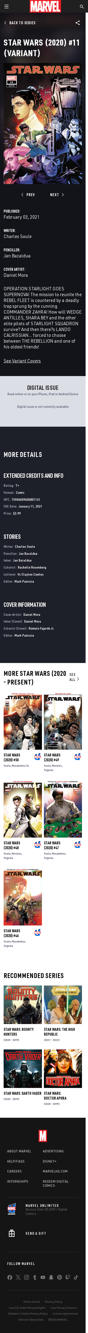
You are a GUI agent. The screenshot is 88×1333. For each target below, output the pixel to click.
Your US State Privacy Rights (27, 1308)
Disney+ (50, 1161)
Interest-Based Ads (31, 1319)
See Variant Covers (22, 360)
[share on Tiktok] (76, 1278)
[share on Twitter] (18, 1278)
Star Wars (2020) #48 (12, 845)
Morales (57, 765)
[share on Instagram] (26, 1278)
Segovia (48, 770)
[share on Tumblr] (34, 1278)
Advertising (53, 1151)
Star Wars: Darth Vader (22, 1093)
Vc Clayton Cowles (31, 574)
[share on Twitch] (67, 1278)
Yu (27, 765)
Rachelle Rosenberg (32, 567)
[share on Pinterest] (59, 1278)
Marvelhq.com (55, 1171)
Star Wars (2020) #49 (52, 757)
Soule (7, 765)
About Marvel (19, 1151)
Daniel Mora (16, 275)
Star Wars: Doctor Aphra (55, 1096)
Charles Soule (18, 236)
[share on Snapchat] (51, 1278)
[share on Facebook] (9, 1278)
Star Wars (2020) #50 (12, 757)
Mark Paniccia (24, 581)
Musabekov (18, 765)
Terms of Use (31, 1301)
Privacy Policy (53, 1301)
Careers (14, 1171)
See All (74, 677)
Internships (17, 1181)
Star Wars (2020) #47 (52, 845)
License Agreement (65, 1313)
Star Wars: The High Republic (59, 1032)
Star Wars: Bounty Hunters (19, 1032)
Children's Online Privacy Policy (28, 1313)
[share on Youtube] (43, 1278)
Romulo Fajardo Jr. (41, 628)
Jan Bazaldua (17, 255)
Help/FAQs (16, 1161)
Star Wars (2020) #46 (12, 933)
